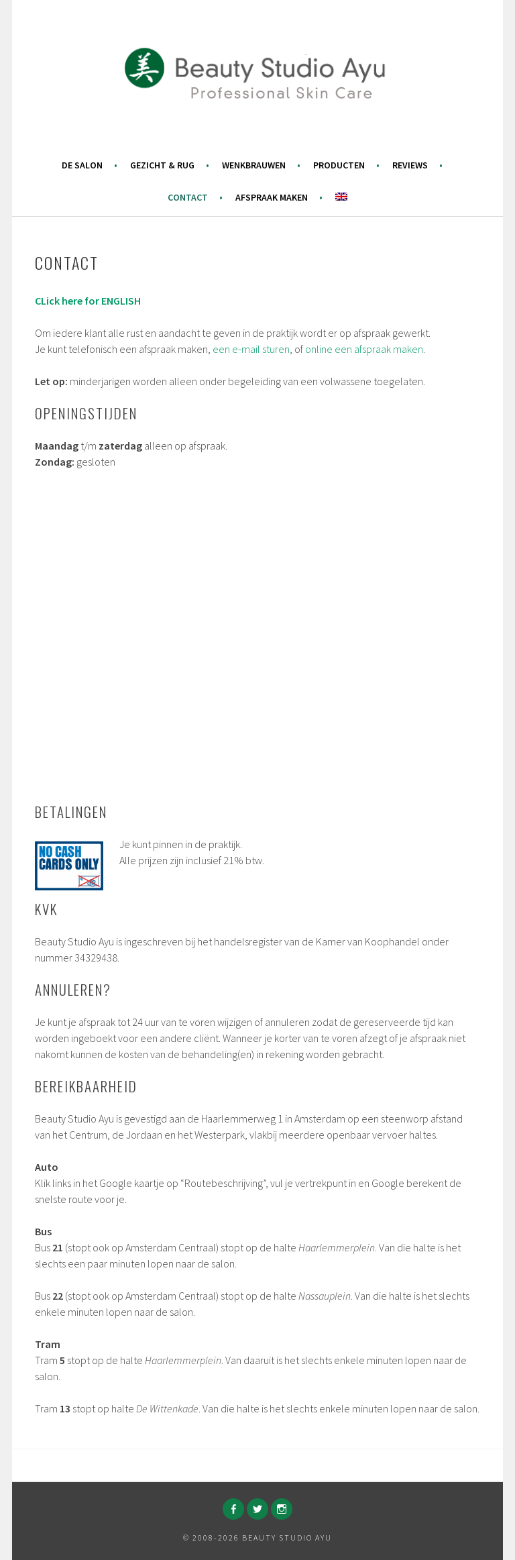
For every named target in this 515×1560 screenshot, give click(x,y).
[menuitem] (341, 197)
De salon (82, 165)
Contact (188, 197)
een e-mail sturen (251, 349)
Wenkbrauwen (254, 165)
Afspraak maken (271, 197)
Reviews (410, 165)
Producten (339, 165)
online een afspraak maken (364, 349)
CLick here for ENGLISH (88, 300)
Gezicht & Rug (162, 165)
